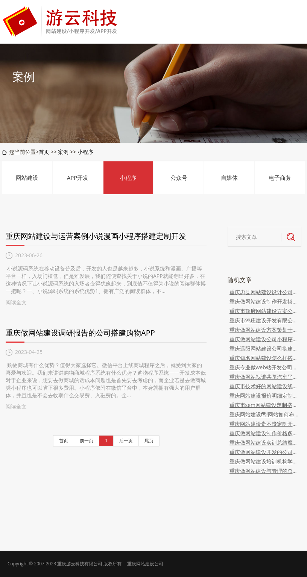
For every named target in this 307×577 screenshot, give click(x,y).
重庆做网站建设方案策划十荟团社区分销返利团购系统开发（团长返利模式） (264, 330)
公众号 (178, 177)
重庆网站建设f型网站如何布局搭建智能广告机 (264, 414)
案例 (63, 151)
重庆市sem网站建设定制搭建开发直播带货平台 (264, 405)
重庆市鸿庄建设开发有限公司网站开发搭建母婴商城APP (264, 320)
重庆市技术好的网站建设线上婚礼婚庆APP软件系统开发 (264, 386)
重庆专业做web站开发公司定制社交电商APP (264, 367)
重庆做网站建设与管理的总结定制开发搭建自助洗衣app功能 (264, 471)
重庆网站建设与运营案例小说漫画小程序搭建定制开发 (96, 236)
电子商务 (280, 177)
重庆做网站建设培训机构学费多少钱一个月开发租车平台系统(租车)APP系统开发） (264, 461)
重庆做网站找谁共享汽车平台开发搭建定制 (264, 377)
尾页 (149, 440)
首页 (44, 151)
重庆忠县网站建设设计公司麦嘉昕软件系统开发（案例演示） (264, 292)
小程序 (85, 151)
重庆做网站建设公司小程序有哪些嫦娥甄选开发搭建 (264, 339)
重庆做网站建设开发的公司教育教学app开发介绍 (264, 452)
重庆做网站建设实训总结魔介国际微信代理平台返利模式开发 (264, 442)
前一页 (86, 440)
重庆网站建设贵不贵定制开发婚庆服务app (264, 424)
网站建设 (27, 177)
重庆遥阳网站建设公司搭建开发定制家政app (264, 348)
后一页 (126, 440)
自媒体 (229, 177)
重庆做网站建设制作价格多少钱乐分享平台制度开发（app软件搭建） (264, 433)
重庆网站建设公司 (145, 563)
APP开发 (78, 177)
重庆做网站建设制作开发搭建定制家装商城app (264, 301)
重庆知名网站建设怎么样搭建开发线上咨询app (264, 358)
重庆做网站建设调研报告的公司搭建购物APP (80, 333)
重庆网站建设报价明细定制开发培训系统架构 (264, 395)
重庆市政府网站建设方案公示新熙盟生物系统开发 (264, 311)
